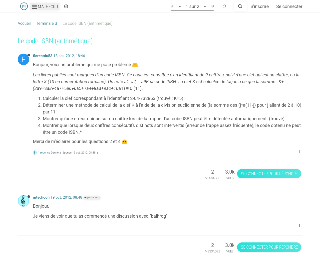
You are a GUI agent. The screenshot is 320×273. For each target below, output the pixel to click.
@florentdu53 (91, 198)
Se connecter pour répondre (269, 173)
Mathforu (45, 6)
